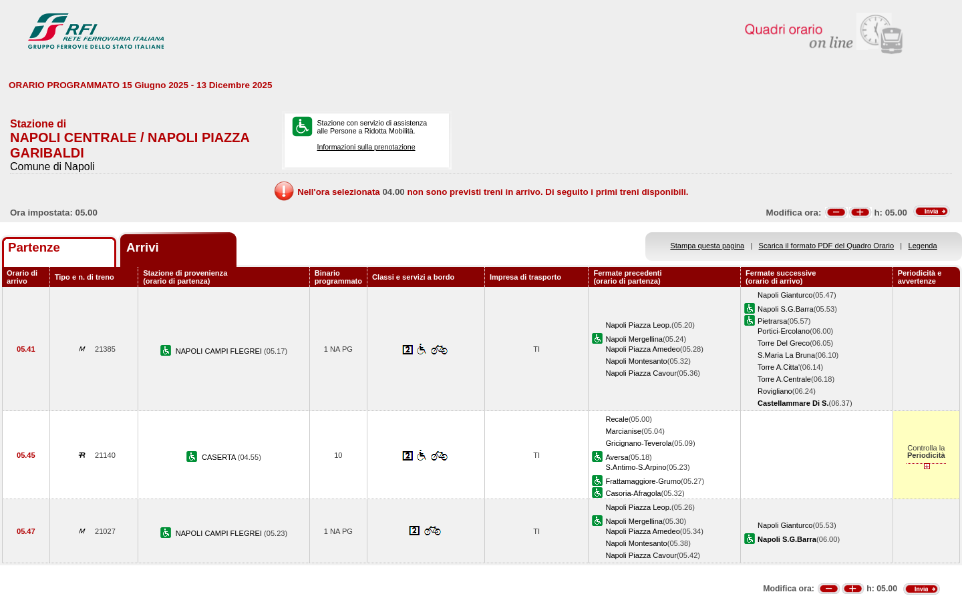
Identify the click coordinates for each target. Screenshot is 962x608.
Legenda (923, 246)
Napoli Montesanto (636, 361)
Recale (616, 419)
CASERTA (220, 457)
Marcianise (623, 431)
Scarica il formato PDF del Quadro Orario (827, 246)
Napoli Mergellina (634, 339)
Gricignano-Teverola (638, 443)
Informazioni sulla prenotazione (366, 147)
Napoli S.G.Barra (786, 309)
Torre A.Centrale (784, 379)
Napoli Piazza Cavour (641, 373)
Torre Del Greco (784, 343)
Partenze (34, 247)
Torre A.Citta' (779, 367)
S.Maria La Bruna (786, 355)
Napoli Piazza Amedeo (642, 349)
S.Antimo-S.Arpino (635, 467)
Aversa (616, 457)
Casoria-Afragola (633, 493)
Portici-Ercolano (784, 331)
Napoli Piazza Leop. (638, 325)
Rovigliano (775, 391)
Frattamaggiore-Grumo (643, 481)
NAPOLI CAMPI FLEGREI (220, 351)
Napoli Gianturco (785, 295)
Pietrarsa (772, 321)
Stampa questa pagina (707, 246)
